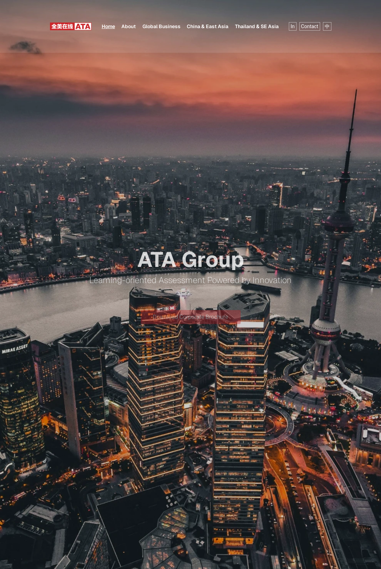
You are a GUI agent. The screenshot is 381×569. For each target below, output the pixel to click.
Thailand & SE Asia (257, 26)
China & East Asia (207, 26)
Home (108, 26)
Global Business (161, 26)
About (128, 26)
